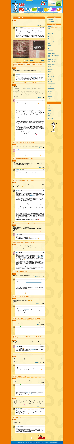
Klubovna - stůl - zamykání (52, 59)
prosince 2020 (42, 25)
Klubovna (49, 51)
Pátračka (49, 71)
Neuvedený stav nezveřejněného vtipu (23, 142)
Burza (49, 36)
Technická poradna (51, 21)
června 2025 (42, 362)
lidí (27, 104)
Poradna (49, 74)
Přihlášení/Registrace (51, 83)
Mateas (49, 110)
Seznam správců (32, 442)
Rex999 (49, 113)
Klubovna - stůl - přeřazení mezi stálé (53, 56)
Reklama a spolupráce (53, 442)
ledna (43, 97)
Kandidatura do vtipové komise (31, 393)
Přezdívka (50, 81)
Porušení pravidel (51, 76)
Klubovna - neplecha (51, 53)
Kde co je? (24, 442)
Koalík (49, 115)
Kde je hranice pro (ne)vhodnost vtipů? (23, 180)
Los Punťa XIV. (50, 118)
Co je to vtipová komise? (19, 376)
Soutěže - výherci (51, 88)
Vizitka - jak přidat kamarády (52, 94)
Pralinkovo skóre (17, 417)
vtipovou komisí (26, 309)
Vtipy (14, 20)
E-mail (49, 40)
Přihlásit (58, 4)
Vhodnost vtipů (21, 196)
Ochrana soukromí (51, 69)
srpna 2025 (42, 276)
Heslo (49, 43)
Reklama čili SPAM (51, 84)
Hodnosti (49, 45)
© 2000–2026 (19, 442)
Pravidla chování (38, 442)
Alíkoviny (49, 31)
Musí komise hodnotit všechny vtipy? (23, 354)
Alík (49, 28)
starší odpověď (32, 349)
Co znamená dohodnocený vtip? (22, 296)
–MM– (49, 105)
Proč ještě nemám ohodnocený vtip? (23, 158)
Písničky (42, 442)
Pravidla (49, 79)
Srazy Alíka (50, 91)
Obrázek (49, 66)
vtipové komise (27, 88)
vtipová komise (40, 256)
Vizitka (49, 93)
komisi (34, 77)
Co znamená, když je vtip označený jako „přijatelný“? (34, 282)
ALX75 (49, 108)
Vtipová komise (28, 392)
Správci (49, 89)
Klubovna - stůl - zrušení (52, 61)
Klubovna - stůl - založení (52, 57)
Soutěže (49, 86)
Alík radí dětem (50, 19)
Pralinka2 (49, 106)
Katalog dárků (50, 50)
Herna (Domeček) (51, 41)
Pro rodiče (27, 442)
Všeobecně (50, 96)
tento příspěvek (32, 195)
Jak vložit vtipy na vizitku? (20, 271)
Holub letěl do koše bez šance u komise (23, 242)
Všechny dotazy (50, 26)
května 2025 (42, 426)
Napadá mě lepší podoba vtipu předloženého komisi (27, 83)
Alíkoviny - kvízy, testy (51, 33)
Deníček (49, 38)
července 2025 (42, 324)
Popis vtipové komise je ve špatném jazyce (24, 223)
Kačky (49, 48)
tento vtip (19, 131)
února (43, 74)
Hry (49, 46)
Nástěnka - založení (51, 64)
